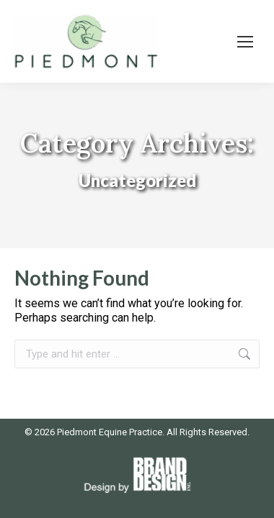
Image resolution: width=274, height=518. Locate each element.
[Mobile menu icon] (245, 41)
